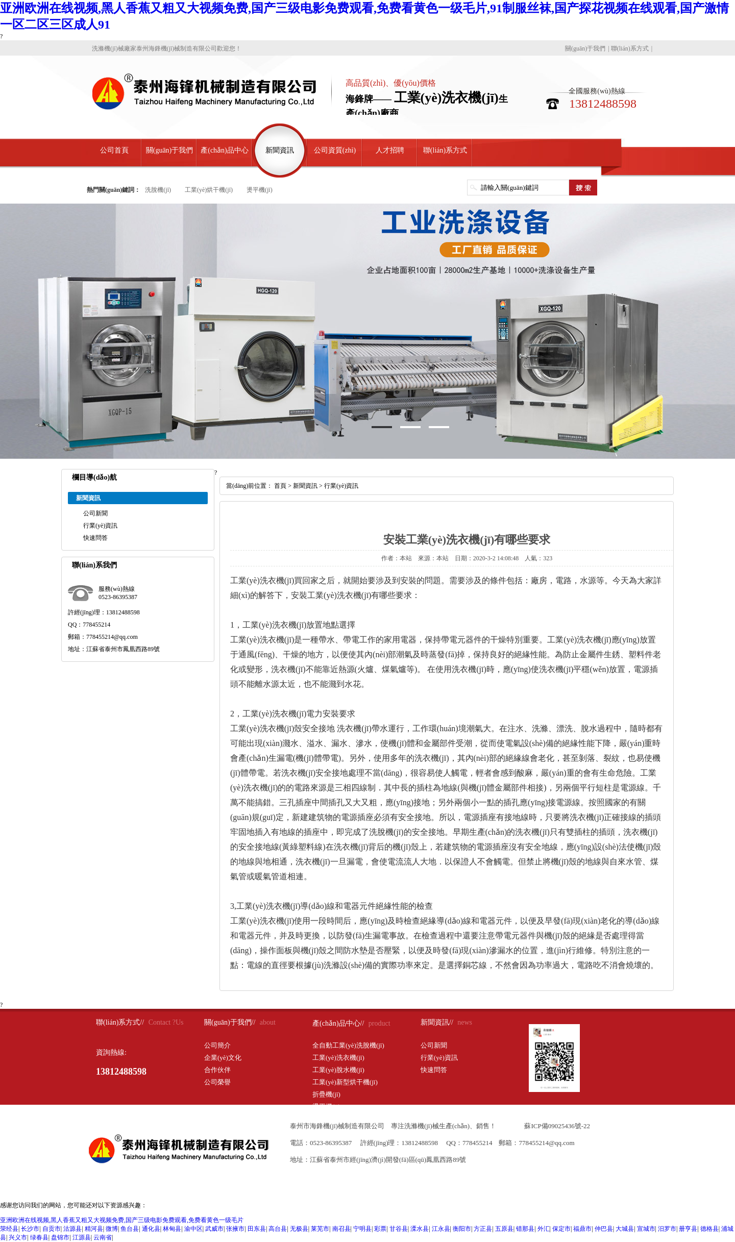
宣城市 (646, 1228)
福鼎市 (582, 1228)
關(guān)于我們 (585, 48)
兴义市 (18, 1237)
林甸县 (172, 1228)
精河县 (94, 1228)
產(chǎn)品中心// (338, 1023)
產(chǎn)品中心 (225, 150)
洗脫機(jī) (158, 189)
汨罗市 (667, 1228)
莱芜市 (320, 1228)
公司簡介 (217, 1045)
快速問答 (95, 537)
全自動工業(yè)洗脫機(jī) (348, 1045)
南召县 (341, 1228)
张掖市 (235, 1228)
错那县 (525, 1228)
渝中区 (193, 1228)
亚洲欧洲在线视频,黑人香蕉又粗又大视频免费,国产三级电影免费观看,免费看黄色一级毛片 (121, 1220)
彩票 (380, 1228)
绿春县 (39, 1237)
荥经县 (9, 1228)
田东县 (257, 1228)
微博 (112, 1228)
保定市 (561, 1228)
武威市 (214, 1228)
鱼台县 (129, 1228)
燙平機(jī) (260, 189)
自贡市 (51, 1228)
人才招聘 (390, 150)
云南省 (102, 1237)
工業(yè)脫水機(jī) (338, 1070)
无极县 (299, 1228)
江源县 (81, 1237)
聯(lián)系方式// (120, 1022)
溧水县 (419, 1228)
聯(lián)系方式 (630, 48)
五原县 (504, 1228)
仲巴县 (604, 1228)
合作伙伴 (217, 1070)
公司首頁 (114, 150)
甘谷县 (398, 1228)
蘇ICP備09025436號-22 (557, 1126)
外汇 (543, 1228)
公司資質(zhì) (335, 150)
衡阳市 (462, 1228)
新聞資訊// (437, 1022)
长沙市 (30, 1228)
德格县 (709, 1228)
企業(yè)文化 (222, 1057)
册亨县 (688, 1228)
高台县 (277, 1228)
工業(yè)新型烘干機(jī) (345, 1082)
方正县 (483, 1228)
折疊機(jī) (326, 1094)
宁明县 (362, 1228)
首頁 (280, 485)
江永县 (441, 1228)
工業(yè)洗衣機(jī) (338, 1057)
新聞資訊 (279, 150)
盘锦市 (60, 1237)
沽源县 (72, 1228)
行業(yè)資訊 (100, 525)
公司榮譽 (217, 1082)
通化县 (151, 1228)
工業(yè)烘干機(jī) (209, 189)
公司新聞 (95, 513)
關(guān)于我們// (229, 1022)
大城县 (625, 1228)
